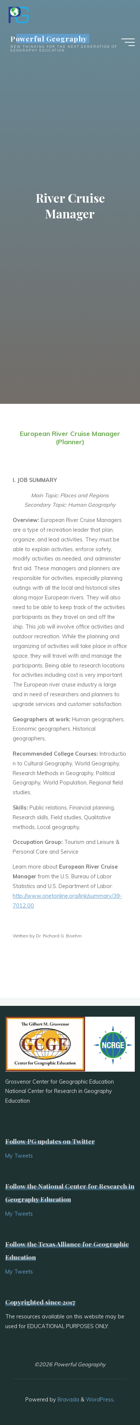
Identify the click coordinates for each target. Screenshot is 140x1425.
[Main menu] (128, 42)
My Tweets (19, 1155)
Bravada (67, 1399)
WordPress (99, 1399)
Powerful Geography (48, 38)
